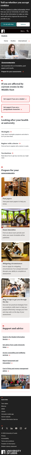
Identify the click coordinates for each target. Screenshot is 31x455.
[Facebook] (2, 428)
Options (23, 24)
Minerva (3, 406)
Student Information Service (9, 419)
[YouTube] (16, 428)
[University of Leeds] (11, 452)
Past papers (7, 198)
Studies (13, 41)
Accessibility (5, 438)
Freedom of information (8, 444)
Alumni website (5, 417)
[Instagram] (21, 428)
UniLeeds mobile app (7, 414)
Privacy (3, 436)
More (23, 31)
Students (4, 36)
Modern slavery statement (9, 446)
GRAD (3, 409)
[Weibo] (25, 428)
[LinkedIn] (11, 428)
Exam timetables (9, 230)
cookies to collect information (16, 9)
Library (3, 411)
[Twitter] (7, 428)
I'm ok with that (8, 24)
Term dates (4, 403)
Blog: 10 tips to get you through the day (15, 300)
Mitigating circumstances (12, 263)
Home (6, 41)
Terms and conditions (7, 441)
